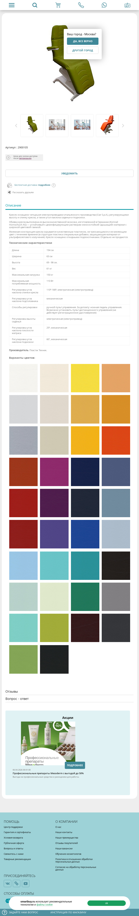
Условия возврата (13, 837)
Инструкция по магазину (68, 912)
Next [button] (123, 125)
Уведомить (69, 173)
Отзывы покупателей (66, 843)
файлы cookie (44, 904)
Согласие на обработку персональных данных (75, 868)
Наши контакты (63, 832)
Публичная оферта (14, 843)
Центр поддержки (13, 826)
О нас (58, 826)
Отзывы (11, 691)
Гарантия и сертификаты (17, 832)
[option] (32, 125)
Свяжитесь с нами (14, 853)
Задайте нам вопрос (23, 912)
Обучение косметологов (68, 853)
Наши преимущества (66, 837)
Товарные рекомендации (17, 859)
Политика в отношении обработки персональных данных (74, 860)
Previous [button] (16, 125)
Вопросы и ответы (13, 848)
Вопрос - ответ (17, 698)
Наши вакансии (64, 848)
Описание (13, 205)
